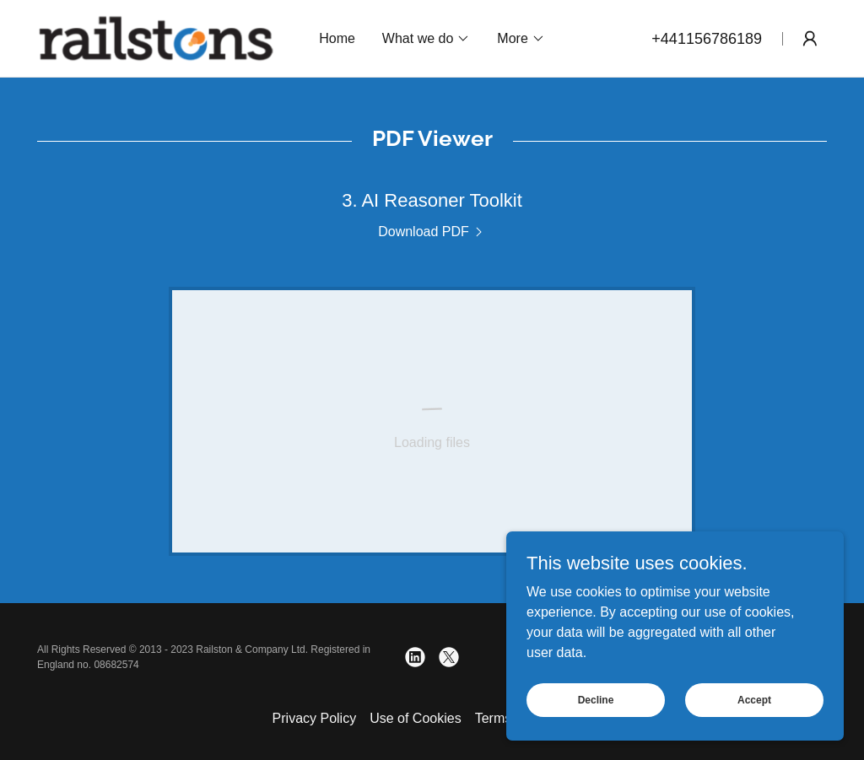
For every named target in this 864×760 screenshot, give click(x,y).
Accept (754, 699)
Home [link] (337, 38)
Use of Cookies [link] (416, 718)
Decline (596, 699)
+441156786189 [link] (706, 38)
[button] (426, 39)
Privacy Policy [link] (315, 718)
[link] (155, 37)
